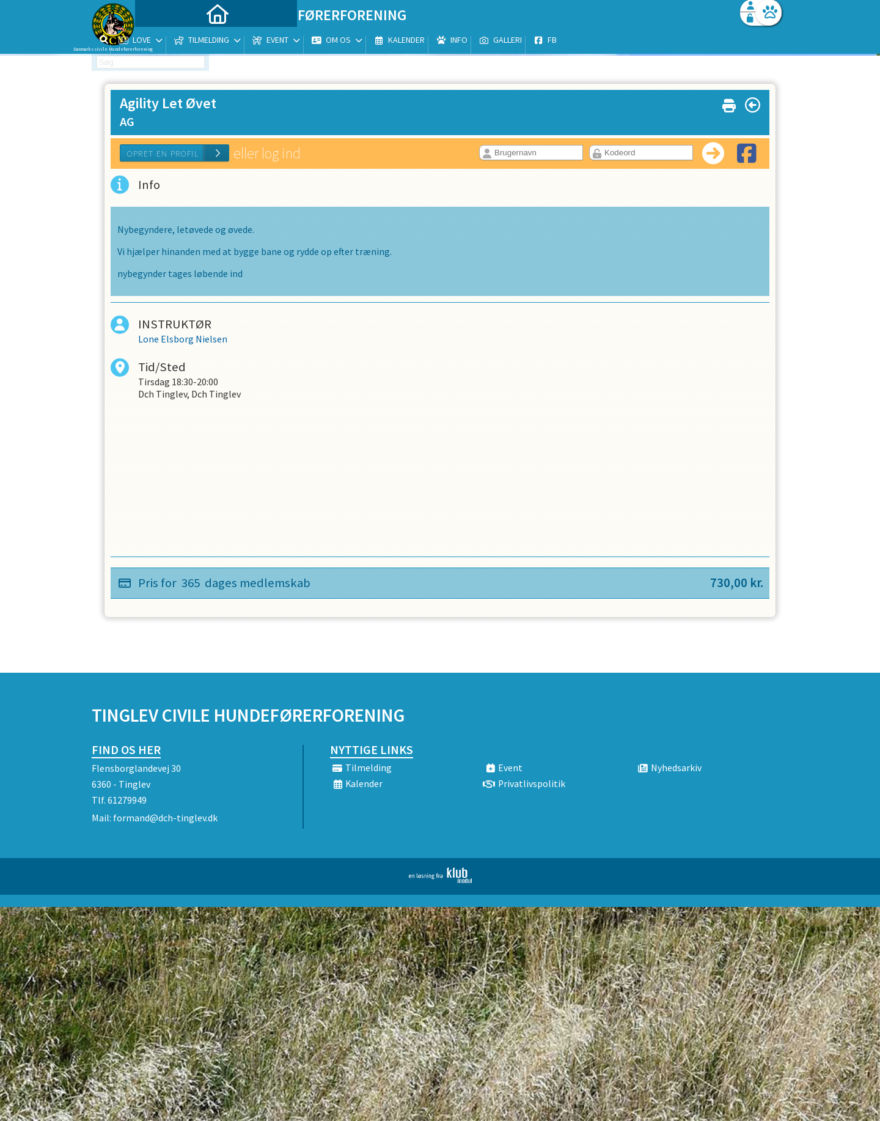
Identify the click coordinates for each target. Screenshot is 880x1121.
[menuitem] (168, 41)
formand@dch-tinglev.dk (165, 818)
